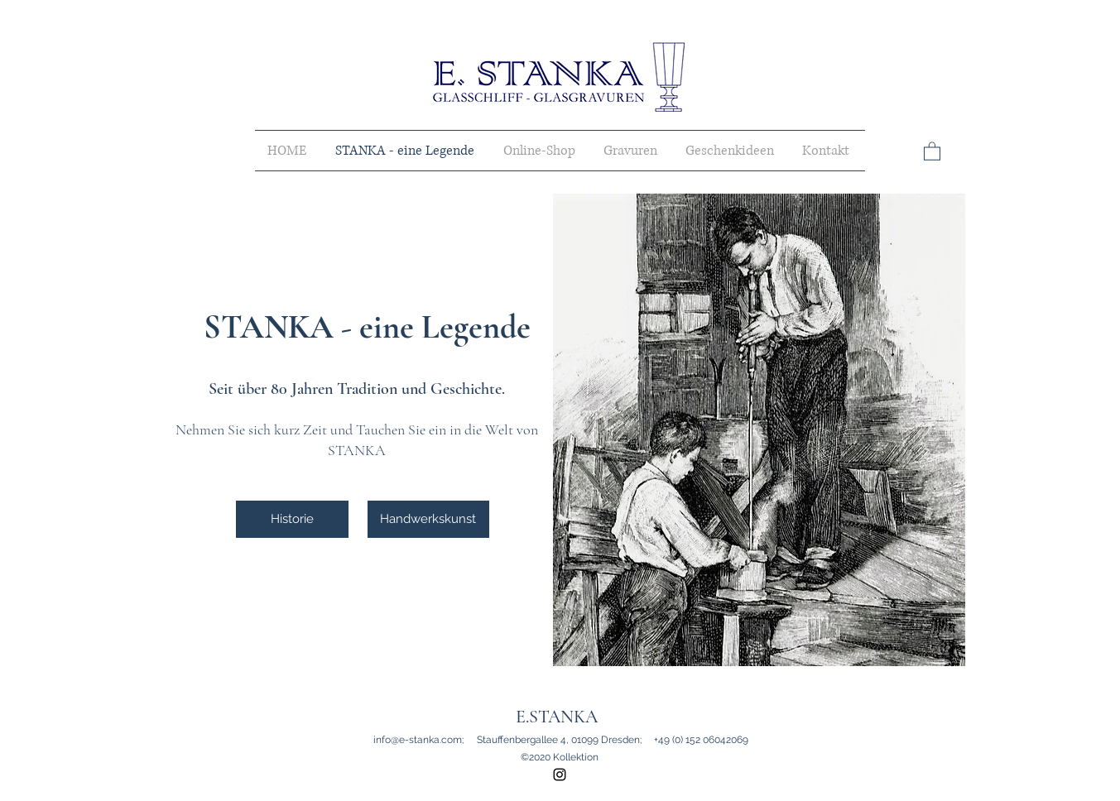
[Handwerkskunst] (428, 519)
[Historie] (292, 519)
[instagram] (559, 774)
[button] (932, 151)
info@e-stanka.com (417, 740)
